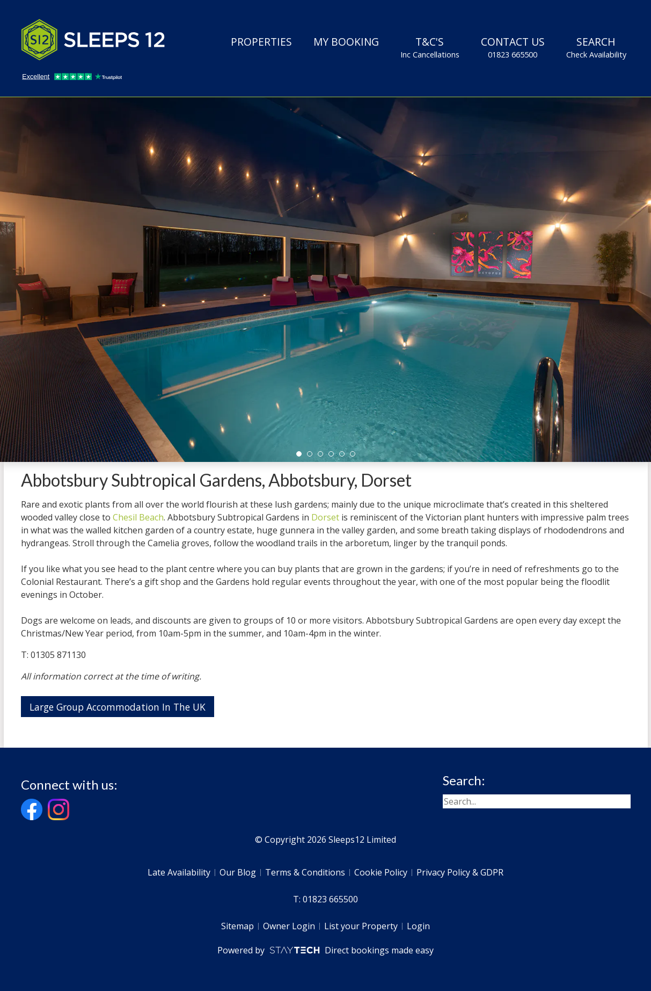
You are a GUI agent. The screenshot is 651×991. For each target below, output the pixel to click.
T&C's (429, 47)
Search (596, 47)
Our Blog (238, 872)
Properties (261, 41)
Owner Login (289, 926)
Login (418, 926)
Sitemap (237, 926)
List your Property (361, 926)
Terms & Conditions (305, 872)
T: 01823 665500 (325, 899)
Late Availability (179, 872)
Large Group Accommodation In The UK (118, 706)
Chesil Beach (138, 517)
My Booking (346, 41)
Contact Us (513, 47)
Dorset (325, 517)
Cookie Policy (380, 872)
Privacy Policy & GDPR (459, 872)
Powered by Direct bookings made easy (325, 950)
